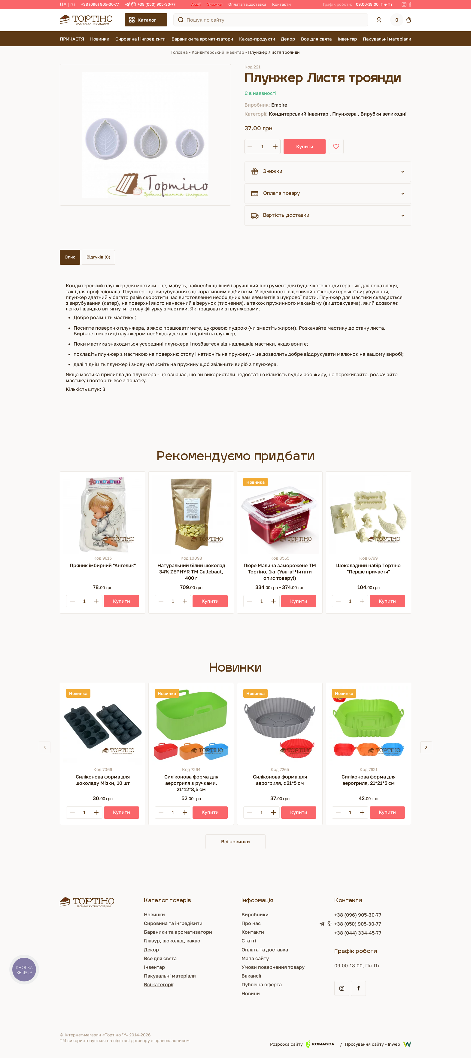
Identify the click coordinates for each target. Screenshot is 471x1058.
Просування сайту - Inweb (378, 1044)
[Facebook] (410, 4)
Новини (251, 993)
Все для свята (316, 38)
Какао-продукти (257, 38)
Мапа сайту (255, 958)
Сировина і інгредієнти (140, 38)
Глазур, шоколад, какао (172, 941)
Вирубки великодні (383, 114)
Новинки (99, 38)
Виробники (255, 914)
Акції (196, 4)
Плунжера (344, 114)
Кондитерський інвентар (218, 52)
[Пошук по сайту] (181, 20)
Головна (179, 52)
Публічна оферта (262, 984)
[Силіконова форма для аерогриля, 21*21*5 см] (368, 725)
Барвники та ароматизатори (202, 38)
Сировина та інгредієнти (173, 923)
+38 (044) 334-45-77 (357, 933)
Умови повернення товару (273, 967)
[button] (426, 747)
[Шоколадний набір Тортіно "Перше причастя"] (368, 514)
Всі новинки (235, 842)
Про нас (251, 923)
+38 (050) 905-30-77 (156, 4)
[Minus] (72, 601)
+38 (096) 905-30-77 (100, 4)
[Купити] (121, 601)
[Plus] (96, 601)
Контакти (281, 4)
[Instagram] (404, 4)
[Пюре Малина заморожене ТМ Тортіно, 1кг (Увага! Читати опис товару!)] (279, 514)
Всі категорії (158, 984)
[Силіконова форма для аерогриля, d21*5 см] (279, 725)
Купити (304, 147)
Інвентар (347, 38)
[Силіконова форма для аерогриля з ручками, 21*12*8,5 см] (191, 725)
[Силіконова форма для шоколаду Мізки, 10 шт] (102, 725)
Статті (249, 941)
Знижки (214, 4)
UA (63, 4)
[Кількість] (262, 146)
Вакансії (251, 976)
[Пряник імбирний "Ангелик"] (102, 514)
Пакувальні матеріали (387, 38)
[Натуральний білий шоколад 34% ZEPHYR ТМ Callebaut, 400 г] (191, 514)
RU (72, 4)
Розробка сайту (302, 1044)
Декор (288, 38)
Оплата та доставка (247, 4)
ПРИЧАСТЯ (72, 38)
